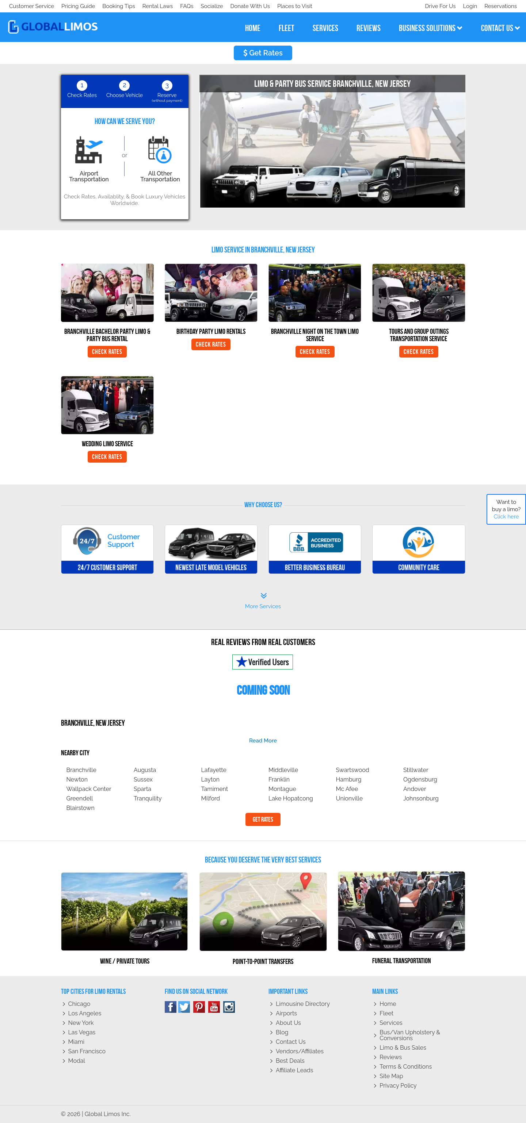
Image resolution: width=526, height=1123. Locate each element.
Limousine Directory (303, 1003)
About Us (288, 1022)
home (252, 28)
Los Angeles (85, 1013)
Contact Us (291, 1041)
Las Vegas (82, 1032)
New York (81, 1022)
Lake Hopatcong (290, 798)
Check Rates (107, 351)
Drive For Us (437, 6)
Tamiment (214, 789)
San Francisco (87, 1051)
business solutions (431, 28)
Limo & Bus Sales (403, 1047)
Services (391, 1022)
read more (263, 740)
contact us (501, 28)
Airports (286, 1013)
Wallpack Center (88, 789)
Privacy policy (398, 1085)
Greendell (79, 798)
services (325, 28)
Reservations (500, 6)
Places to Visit (160, 6)
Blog (282, 1032)
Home (388, 1003)
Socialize (74, 6)
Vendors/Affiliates (300, 1051)
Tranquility (148, 798)
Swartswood (352, 770)
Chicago (79, 1003)
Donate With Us (113, 6)
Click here (506, 516)
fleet (286, 28)
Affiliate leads (294, 1070)
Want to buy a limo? (506, 509)
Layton (210, 779)
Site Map (391, 1076)
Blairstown (80, 807)
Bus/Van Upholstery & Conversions (410, 1035)
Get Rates (263, 53)
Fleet (386, 1013)
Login (468, 6)
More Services (263, 601)
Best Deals (290, 1060)
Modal (76, 1060)
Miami (76, 1041)
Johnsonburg (421, 798)
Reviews (391, 1057)
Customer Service (31, 6)
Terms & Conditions (406, 1066)
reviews (369, 28)
